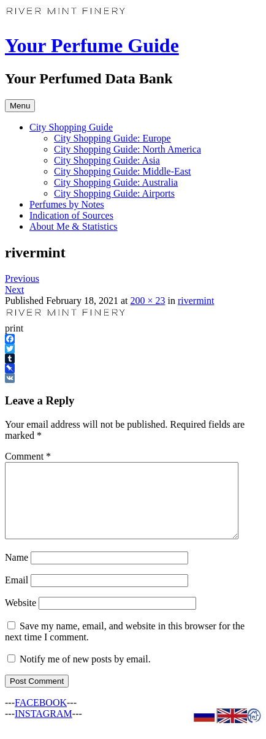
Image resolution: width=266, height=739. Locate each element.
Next (14, 289)
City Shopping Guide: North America (127, 149)
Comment (28, 456)
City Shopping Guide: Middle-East (122, 171)
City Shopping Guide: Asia (107, 160)
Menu (20, 105)
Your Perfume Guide (92, 45)
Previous (22, 278)
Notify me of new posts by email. (85, 674)
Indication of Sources (71, 215)
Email (16, 594)
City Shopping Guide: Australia (116, 182)
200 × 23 (147, 300)
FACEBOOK (41, 717)
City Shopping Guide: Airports (114, 193)
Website (20, 617)
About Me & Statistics (73, 226)
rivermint (196, 300)
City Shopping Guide (71, 127)
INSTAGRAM (43, 728)
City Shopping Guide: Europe (112, 138)
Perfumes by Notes (66, 204)
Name (16, 572)
